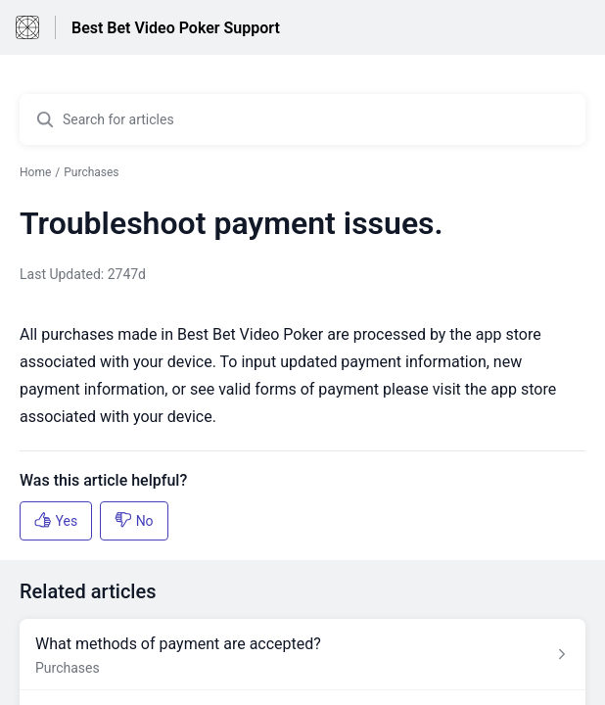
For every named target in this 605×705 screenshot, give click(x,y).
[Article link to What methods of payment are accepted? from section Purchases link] (302, 654)
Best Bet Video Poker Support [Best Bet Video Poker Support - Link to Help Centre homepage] (175, 28)
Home (35, 172)
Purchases (91, 172)
